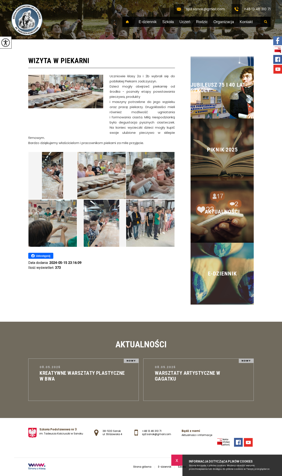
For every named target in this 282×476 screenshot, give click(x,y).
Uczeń (184, 22)
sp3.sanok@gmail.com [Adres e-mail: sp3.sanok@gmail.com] (156, 434)
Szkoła (168, 22)
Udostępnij (40, 255)
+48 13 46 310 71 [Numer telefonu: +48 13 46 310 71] (151, 431)
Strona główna (127, 22)
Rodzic (202, 22)
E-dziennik (148, 22)
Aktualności (141, 344)
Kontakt (246, 22)
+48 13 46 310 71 (251, 9)
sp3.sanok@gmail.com (199, 9)
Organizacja (223, 22)
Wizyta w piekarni (59, 61)
